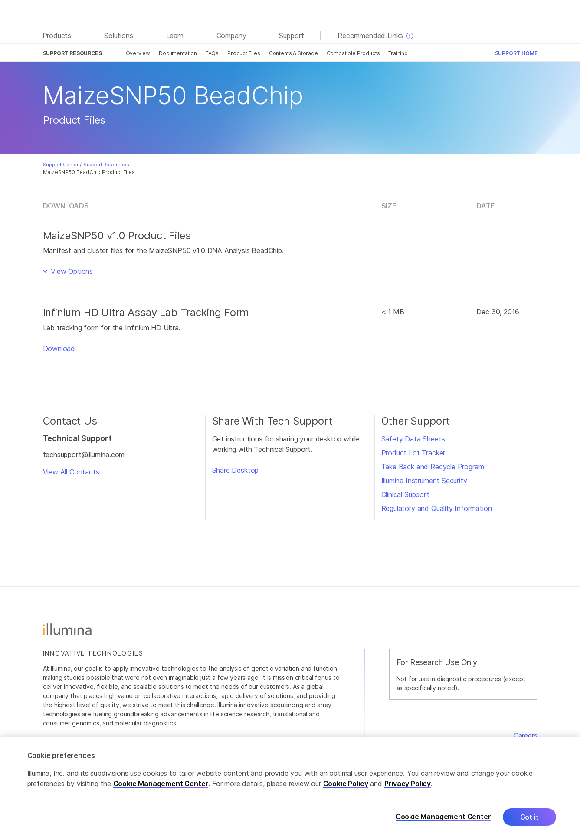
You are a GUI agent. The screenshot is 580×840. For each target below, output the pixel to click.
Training (398, 53)
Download (59, 348)
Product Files (243, 53)
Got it (529, 818)
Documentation (178, 53)
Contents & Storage (293, 53)
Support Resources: (107, 164)
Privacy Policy (407, 785)
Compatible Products (353, 53)
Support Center (61, 164)
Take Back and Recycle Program (432, 466)
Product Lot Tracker (413, 452)
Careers (525, 735)
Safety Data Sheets (413, 439)
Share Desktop (235, 470)
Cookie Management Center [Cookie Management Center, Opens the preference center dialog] (443, 819)
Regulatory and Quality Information (436, 508)
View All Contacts (71, 472)
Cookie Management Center (161, 785)
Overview (138, 53)
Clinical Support (405, 494)
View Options (71, 271)
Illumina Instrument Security (424, 480)
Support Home (516, 53)
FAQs (212, 53)
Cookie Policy (345, 785)
